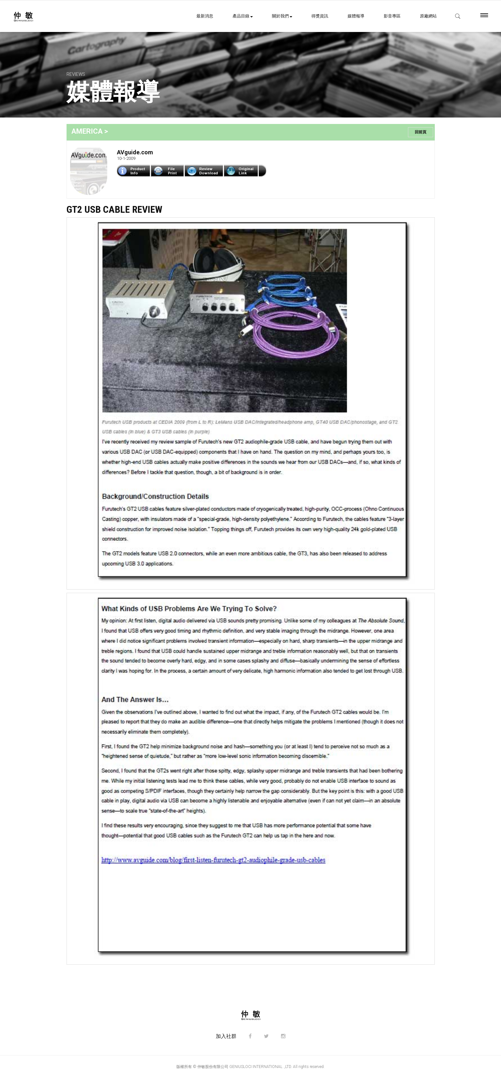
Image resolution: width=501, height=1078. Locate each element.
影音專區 (392, 16)
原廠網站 (428, 16)
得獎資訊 (319, 16)
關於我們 (282, 16)
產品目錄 (243, 16)
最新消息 (204, 16)
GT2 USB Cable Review (114, 209)
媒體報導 (356, 16)
